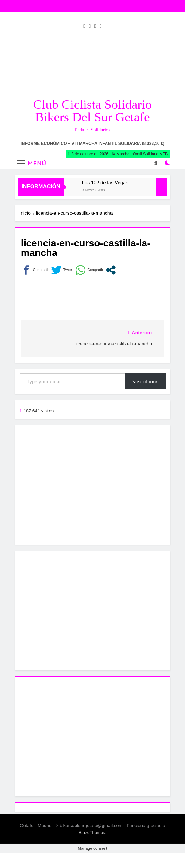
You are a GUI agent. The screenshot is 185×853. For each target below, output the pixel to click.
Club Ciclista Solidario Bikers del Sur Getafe (92, 110)
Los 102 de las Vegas (105, 182)
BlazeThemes (92, 832)
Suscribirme (145, 381)
